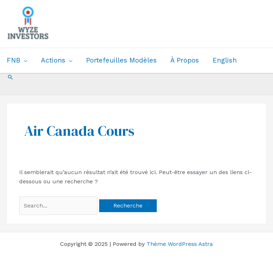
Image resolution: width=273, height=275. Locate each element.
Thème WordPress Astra (179, 244)
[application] (23, 60)
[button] (10, 77)
